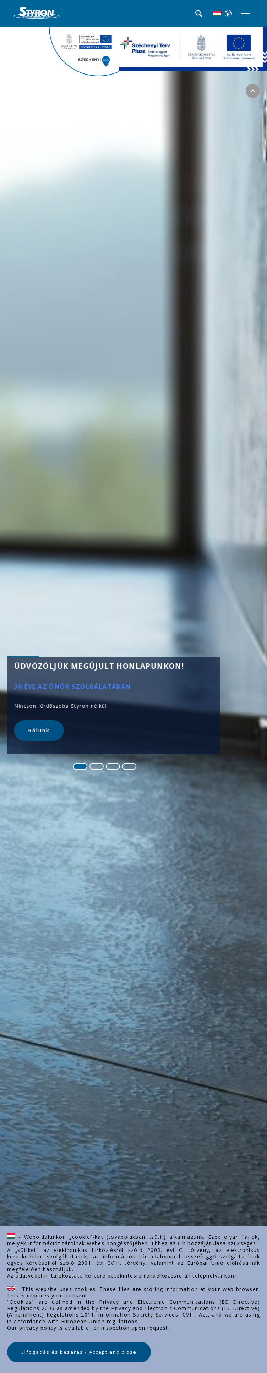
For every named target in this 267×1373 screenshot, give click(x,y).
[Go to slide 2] (96, 766)
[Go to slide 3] (113, 766)
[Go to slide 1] (80, 766)
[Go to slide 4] (129, 766)
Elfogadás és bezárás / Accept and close (79, 1352)
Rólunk (39, 730)
